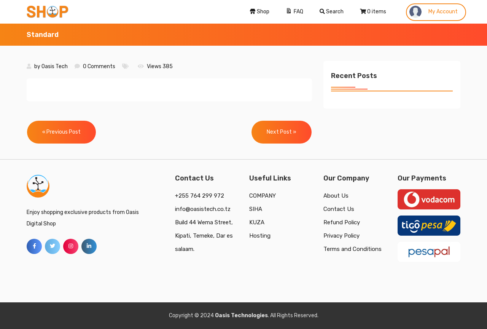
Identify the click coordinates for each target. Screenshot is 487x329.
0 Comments (99, 66)
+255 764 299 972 (199, 195)
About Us (336, 195)
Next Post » (281, 132)
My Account (433, 12)
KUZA (256, 222)
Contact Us (338, 209)
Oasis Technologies (241, 315)
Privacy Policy (341, 235)
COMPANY (262, 195)
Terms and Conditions (352, 249)
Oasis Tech (54, 66)
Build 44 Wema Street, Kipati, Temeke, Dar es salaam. (204, 235)
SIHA (255, 209)
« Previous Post (61, 132)
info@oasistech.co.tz (203, 209)
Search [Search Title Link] (332, 11)
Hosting (260, 235)
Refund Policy (341, 222)
